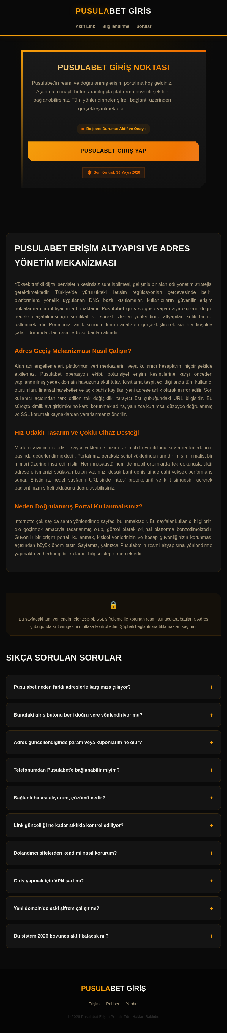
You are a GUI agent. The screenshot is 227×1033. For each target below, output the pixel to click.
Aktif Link (85, 26)
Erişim (94, 1004)
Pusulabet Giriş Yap (113, 151)
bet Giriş (113, 11)
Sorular (143, 26)
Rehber (112, 1004)
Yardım (132, 1004)
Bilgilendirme (115, 26)
